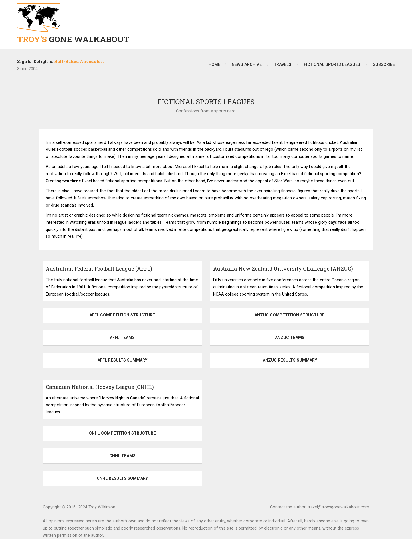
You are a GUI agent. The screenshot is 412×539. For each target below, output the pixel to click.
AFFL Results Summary (122, 360)
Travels (282, 64)
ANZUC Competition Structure (290, 315)
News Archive (247, 64)
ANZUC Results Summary (290, 360)
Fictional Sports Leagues (332, 64)
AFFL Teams (122, 337)
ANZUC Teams (289, 337)
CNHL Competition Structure (122, 433)
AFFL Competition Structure (122, 315)
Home (214, 64)
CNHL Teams (122, 455)
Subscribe (384, 64)
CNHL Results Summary (122, 478)
